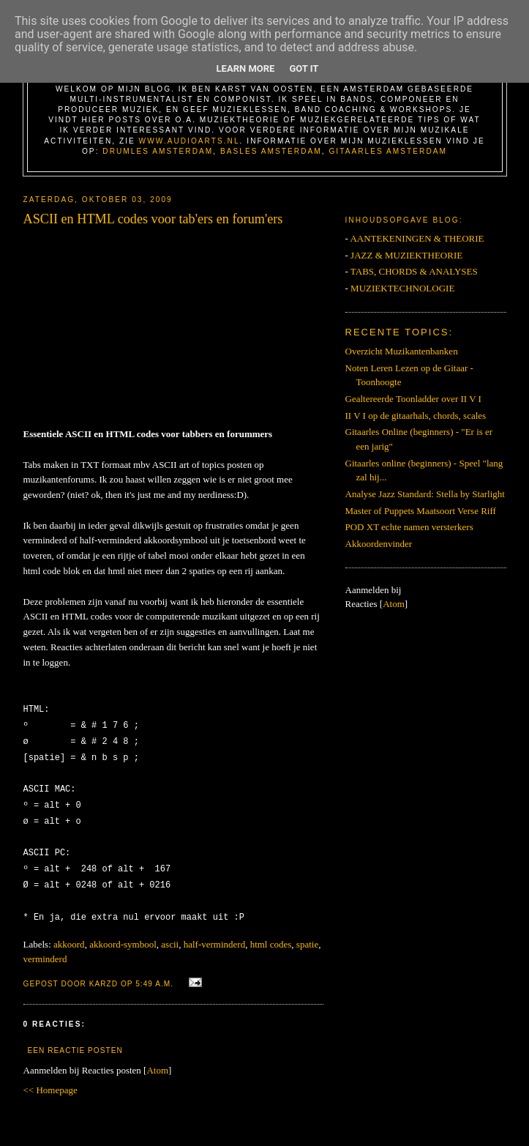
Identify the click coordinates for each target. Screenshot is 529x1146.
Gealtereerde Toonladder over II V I (413, 398)
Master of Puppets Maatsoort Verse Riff (420, 510)
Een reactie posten (75, 1039)
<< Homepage (50, 1079)
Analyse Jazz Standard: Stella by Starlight (425, 493)
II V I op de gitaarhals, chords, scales (416, 415)
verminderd (45, 947)
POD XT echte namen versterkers (409, 526)
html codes (271, 933)
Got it (303, 68)
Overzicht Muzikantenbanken (401, 351)
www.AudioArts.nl (189, 141)
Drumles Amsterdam (157, 151)
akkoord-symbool (123, 933)
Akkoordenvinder (379, 543)
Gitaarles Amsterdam (388, 151)
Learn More (246, 68)
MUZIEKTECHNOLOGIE (402, 288)
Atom (157, 1059)
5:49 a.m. (155, 973)
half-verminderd (214, 933)
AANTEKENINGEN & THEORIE (417, 238)
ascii (170, 933)
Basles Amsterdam (271, 151)
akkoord (69, 933)
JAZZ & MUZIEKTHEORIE (406, 255)
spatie (307, 933)
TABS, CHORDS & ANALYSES (414, 271)
